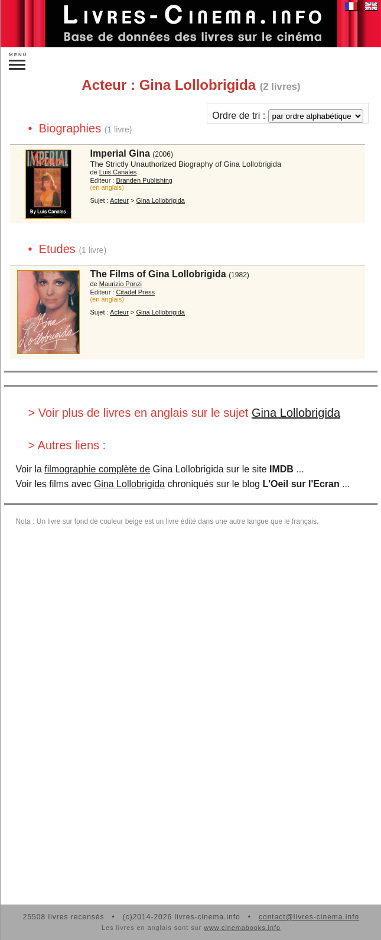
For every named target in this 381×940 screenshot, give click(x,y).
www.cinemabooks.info (242, 927)
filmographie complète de (97, 469)
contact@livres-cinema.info (309, 917)
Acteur (119, 200)
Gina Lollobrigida (296, 412)
